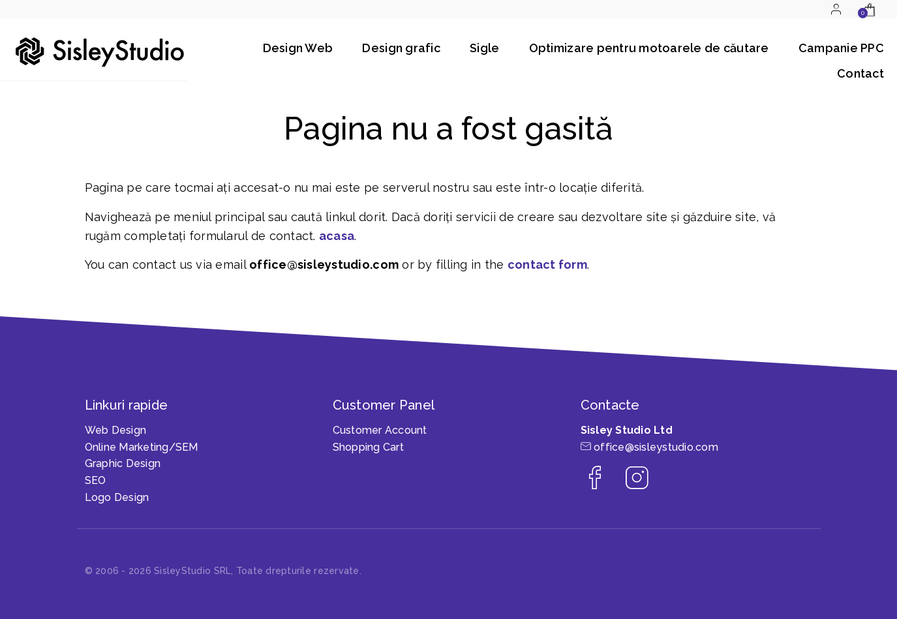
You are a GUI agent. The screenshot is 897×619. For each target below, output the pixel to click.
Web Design (116, 430)
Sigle (484, 48)
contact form (547, 264)
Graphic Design (123, 463)
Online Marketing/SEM (141, 447)
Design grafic (401, 48)
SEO (95, 480)
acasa (336, 236)
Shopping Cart (368, 447)
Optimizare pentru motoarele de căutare (649, 48)
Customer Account (380, 430)
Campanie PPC (841, 48)
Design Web (298, 48)
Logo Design (117, 497)
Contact (860, 73)
